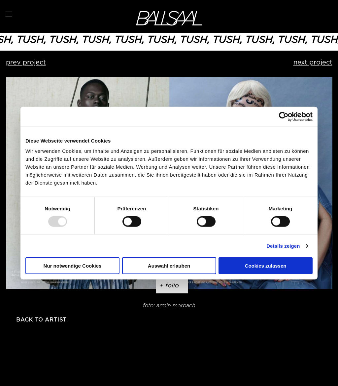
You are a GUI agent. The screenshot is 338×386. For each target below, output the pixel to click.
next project (312, 62)
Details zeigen (283, 245)
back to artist (41, 320)
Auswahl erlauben (169, 266)
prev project (26, 62)
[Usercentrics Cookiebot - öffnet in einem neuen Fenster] (284, 116)
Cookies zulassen (266, 266)
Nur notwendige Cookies (73, 266)
